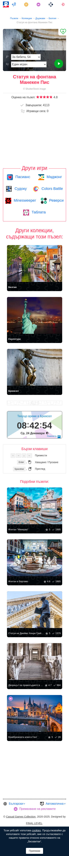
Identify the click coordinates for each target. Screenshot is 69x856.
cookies (36, 830)
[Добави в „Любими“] (62, 32)
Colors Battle (51, 189)
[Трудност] (26, 57)
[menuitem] (14, 4)
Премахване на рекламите (37, 808)
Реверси (56, 200)
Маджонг (54, 177)
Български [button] (16, 803)
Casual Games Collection (21, 816)
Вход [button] (63, 4)
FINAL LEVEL (34, 823)
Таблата (38, 212)
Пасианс (22, 177)
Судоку (20, 189)
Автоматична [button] (54, 803)
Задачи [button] (26, 4)
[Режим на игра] (28, 64)
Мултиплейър (14, 4)
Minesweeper (24, 200)
